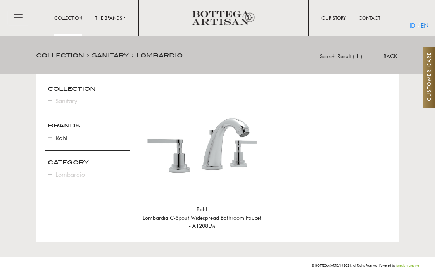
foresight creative (407, 265)
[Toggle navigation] (18, 18)
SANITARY (110, 55)
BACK (390, 56)
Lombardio (70, 174)
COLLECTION (60, 55)
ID (412, 25)
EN (421, 25)
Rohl (61, 137)
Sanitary (66, 101)
